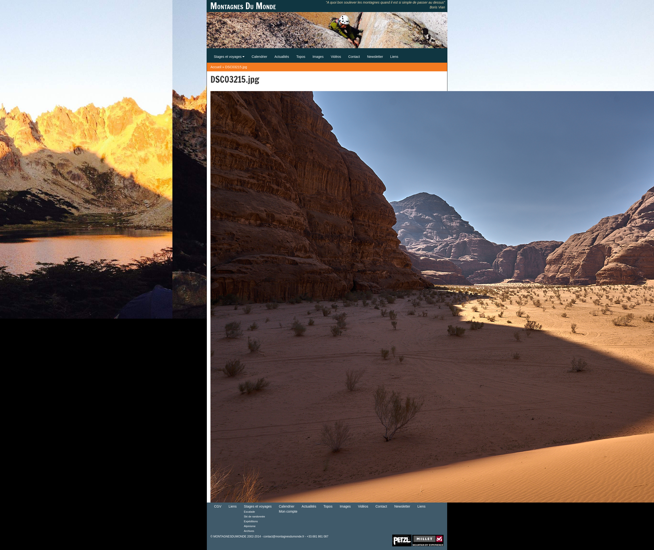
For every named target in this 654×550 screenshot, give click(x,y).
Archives (249, 531)
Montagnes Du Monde (243, 6)
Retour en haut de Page (376, 540)
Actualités (282, 57)
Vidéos (336, 57)
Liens (394, 57)
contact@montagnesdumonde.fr (283, 536)
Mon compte (288, 511)
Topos (300, 57)
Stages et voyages (229, 57)
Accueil (215, 67)
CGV (217, 506)
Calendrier (259, 57)
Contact (354, 57)
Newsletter (375, 57)
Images (318, 57)
